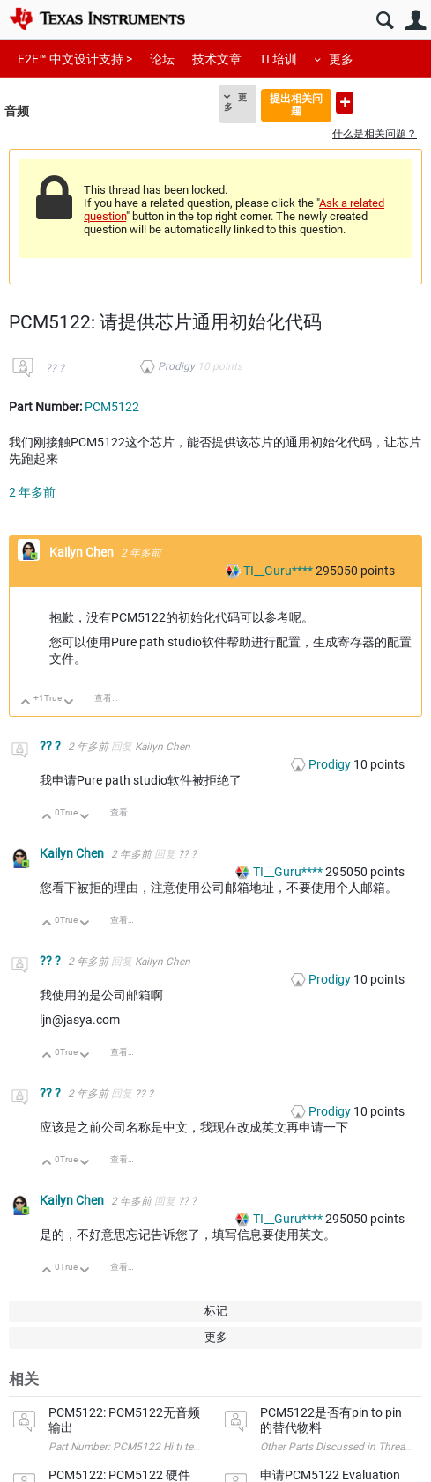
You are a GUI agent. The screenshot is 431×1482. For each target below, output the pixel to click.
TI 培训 (278, 59)
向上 (26, 703)
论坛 (162, 59)
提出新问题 (344, 103)
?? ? (55, 368)
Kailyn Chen (82, 552)
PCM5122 (112, 407)
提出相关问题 (296, 104)
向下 (69, 703)
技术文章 (217, 59)
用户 (415, 20)
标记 (215, 1310)
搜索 (384, 20)
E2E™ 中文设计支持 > (75, 59)
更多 (341, 59)
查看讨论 (112, 698)
